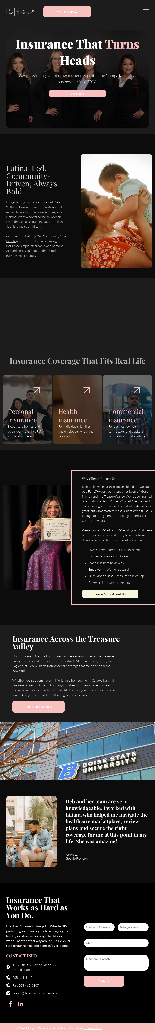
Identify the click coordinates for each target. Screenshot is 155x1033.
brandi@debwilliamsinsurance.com (36, 993)
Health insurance (72, 415)
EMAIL (122, 921)
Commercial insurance (126, 415)
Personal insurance (22, 415)
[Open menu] (146, 12)
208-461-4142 (22, 977)
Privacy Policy (93, 1028)
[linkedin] (20, 1005)
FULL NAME (91, 921)
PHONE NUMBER (95, 936)
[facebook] (10, 1005)
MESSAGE (90, 952)
